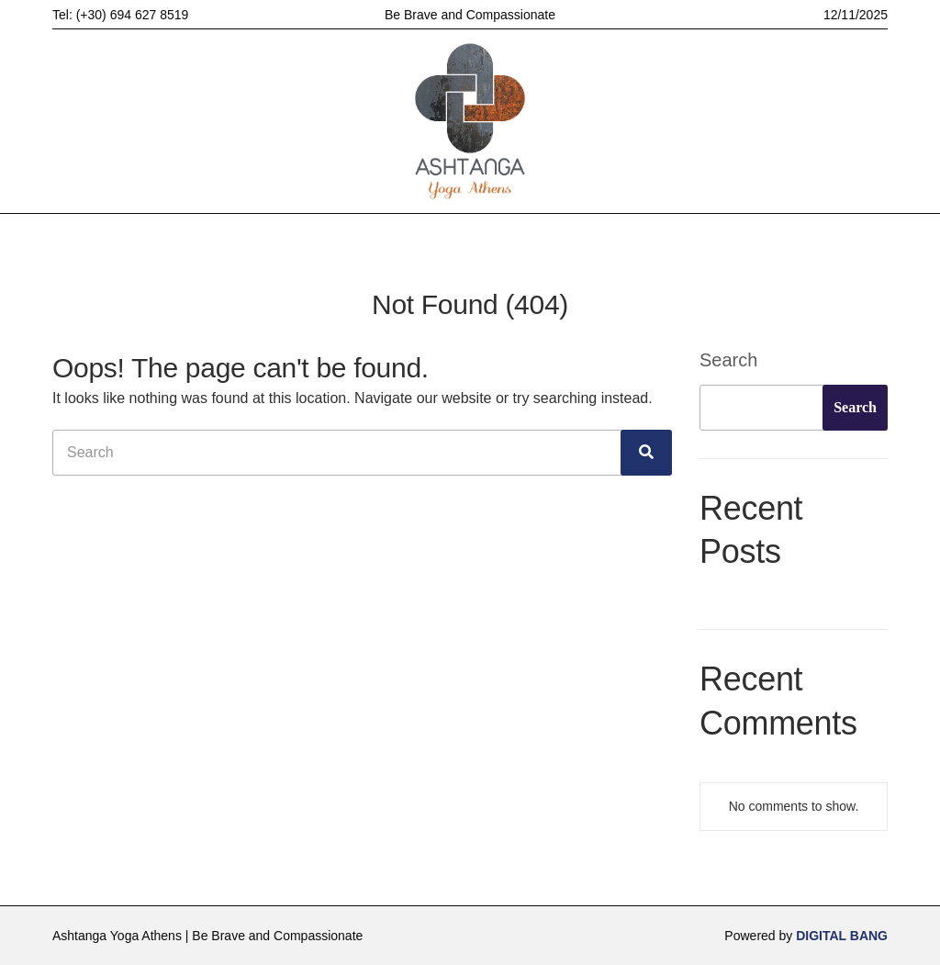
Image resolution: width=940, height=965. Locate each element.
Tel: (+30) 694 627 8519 (120, 14)
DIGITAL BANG (842, 935)
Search (728, 360)
